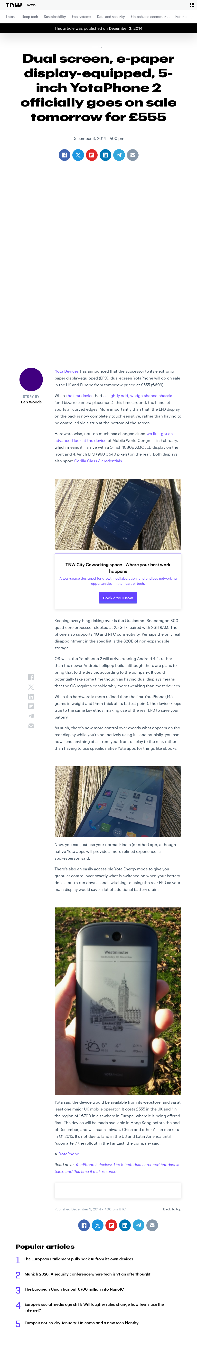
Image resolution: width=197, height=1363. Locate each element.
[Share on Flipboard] (111, 1225)
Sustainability (55, 16)
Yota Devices (67, 371)
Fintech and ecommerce (150, 16)
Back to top (172, 1209)
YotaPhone (69, 1153)
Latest (11, 16)
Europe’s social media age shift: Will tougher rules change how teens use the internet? (94, 1307)
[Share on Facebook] (84, 1225)
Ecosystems (81, 16)
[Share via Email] (152, 1225)
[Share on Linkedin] (125, 1225)
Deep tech (30, 16)
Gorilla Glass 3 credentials (98, 460)
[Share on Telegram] (138, 1225)
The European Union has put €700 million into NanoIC (74, 1289)
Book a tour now (118, 597)
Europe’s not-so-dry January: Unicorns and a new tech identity (82, 1322)
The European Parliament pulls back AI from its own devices (78, 1258)
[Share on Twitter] (97, 1225)
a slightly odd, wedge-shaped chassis (137, 395)
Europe (98, 47)
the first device (79, 395)
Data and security (111, 16)
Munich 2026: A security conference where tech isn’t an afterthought (87, 1274)
